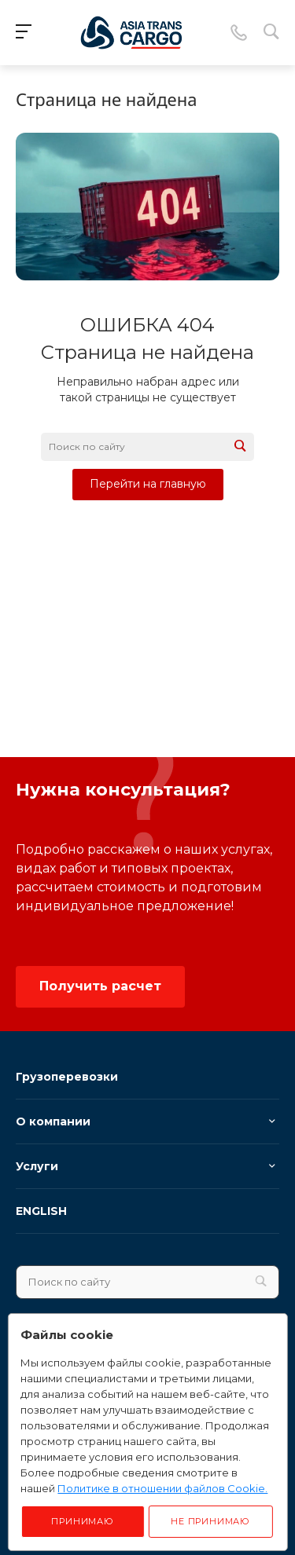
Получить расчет (100, 986)
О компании (53, 1121)
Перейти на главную (148, 484)
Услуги (37, 1166)
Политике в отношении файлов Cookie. (162, 1488)
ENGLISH (41, 1211)
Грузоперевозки (67, 1077)
